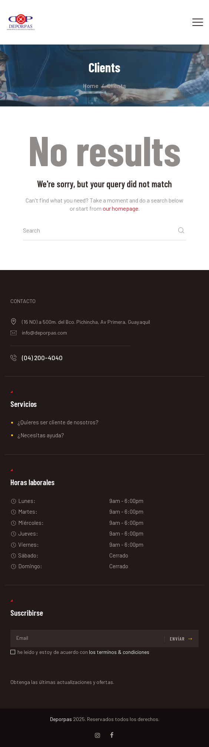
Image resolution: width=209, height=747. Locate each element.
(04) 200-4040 (42, 357)
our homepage (120, 208)
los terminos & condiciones (119, 652)
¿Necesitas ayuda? (40, 435)
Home (91, 85)
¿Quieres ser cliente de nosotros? (58, 422)
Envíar (177, 639)
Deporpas (61, 719)
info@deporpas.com (44, 332)
